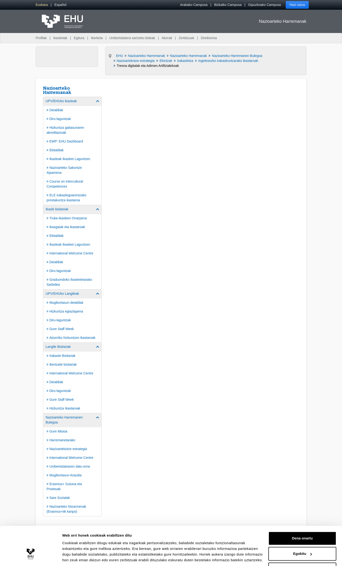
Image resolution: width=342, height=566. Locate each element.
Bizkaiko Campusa (228, 5)
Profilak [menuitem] (41, 38)
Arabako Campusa (194, 5)
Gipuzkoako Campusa (264, 5)
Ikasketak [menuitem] (60, 38)
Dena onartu (302, 522)
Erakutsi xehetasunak (80, 557)
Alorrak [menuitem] (167, 38)
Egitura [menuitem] (79, 38)
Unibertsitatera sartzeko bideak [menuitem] (132, 38)
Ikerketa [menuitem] (97, 38)
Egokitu (302, 537)
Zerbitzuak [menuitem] (186, 38)
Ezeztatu (302, 553)
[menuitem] (41, 5)
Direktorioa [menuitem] (209, 38)
